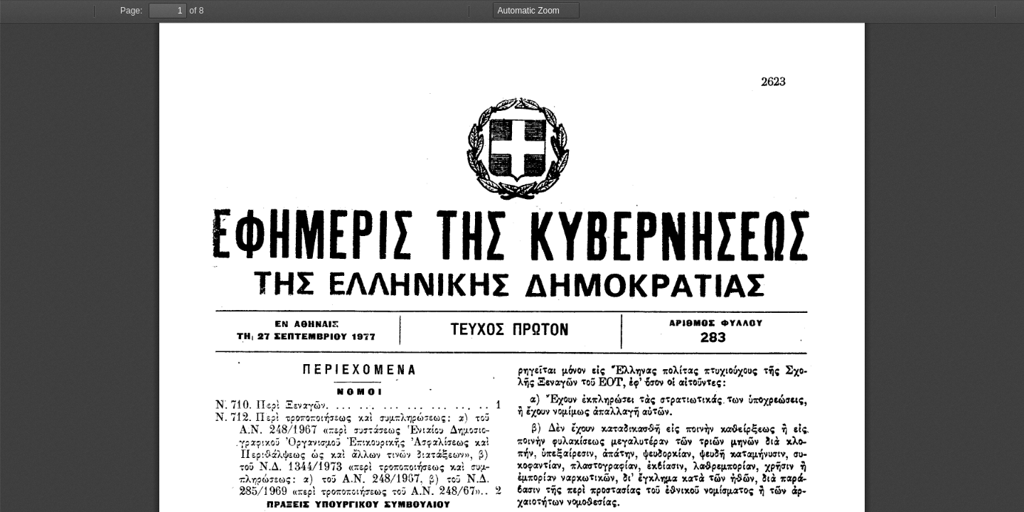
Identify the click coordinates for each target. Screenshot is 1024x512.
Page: (131, 11)
